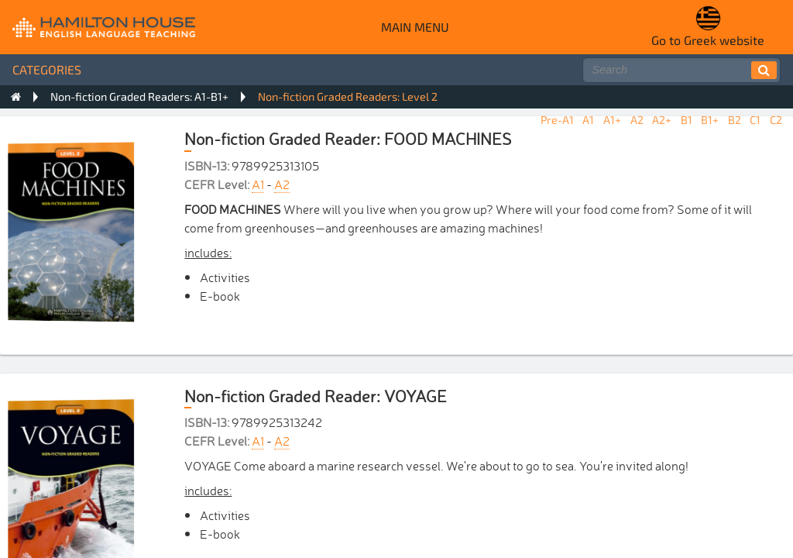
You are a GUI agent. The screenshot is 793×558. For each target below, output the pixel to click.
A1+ (612, 119)
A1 (588, 119)
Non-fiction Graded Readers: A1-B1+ (139, 96)
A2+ (661, 119)
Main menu (415, 26)
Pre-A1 (557, 119)
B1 (686, 119)
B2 (734, 119)
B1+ (710, 119)
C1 (755, 119)
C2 (776, 119)
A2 (637, 119)
